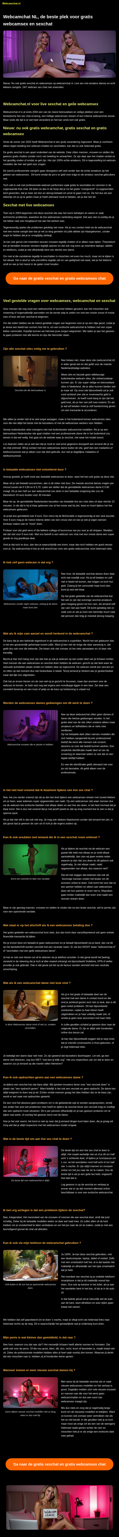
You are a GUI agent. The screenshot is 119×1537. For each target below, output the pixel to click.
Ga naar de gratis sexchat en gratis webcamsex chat (59, 278)
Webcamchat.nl (11, 3)
